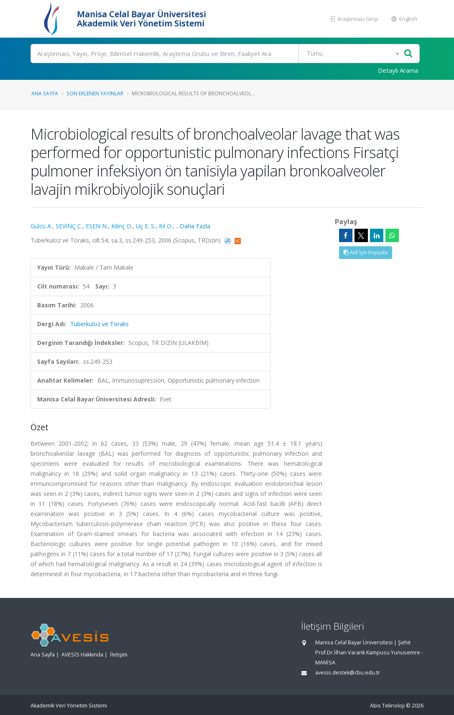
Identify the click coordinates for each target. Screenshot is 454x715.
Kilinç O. (122, 226)
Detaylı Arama (398, 70)
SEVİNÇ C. (69, 226)
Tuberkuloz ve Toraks (99, 324)
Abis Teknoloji (387, 705)
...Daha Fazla (193, 226)
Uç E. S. (146, 226)
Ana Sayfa (44, 93)
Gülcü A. (41, 226)
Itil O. (166, 226)
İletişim (119, 654)
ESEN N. (97, 226)
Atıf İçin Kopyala (366, 252)
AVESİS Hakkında (82, 654)
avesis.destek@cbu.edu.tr (347, 672)
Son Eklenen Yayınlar (94, 93)
